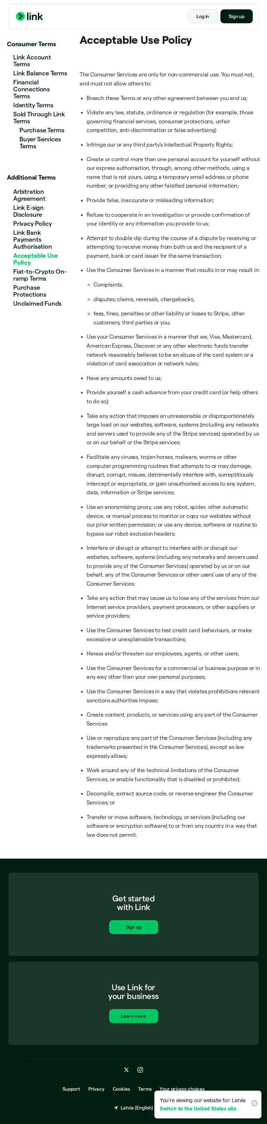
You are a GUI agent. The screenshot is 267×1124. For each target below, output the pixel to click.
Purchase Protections (29, 291)
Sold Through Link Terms (39, 117)
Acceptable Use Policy (35, 259)
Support (71, 1089)
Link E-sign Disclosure (28, 211)
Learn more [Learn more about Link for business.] (133, 1017)
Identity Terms (33, 105)
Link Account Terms (32, 60)
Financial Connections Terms (31, 89)
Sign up (236, 16)
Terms (144, 1089)
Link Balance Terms (40, 73)
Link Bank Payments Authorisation (32, 239)
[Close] (253, 1104)
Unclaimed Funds (37, 303)
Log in (202, 16)
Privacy (96, 1089)
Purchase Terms (41, 130)
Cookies (121, 1089)
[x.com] (126, 1070)
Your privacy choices (182, 1089)
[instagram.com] (140, 1070)
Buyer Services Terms (39, 142)
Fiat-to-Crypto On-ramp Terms (40, 275)
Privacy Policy (32, 223)
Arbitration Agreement (29, 195)
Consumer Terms (31, 44)
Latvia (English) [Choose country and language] (133, 1108)
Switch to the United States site (198, 1108)
